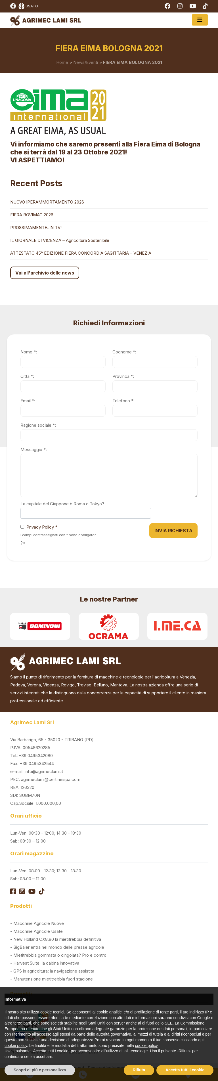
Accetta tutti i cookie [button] (184, 1070)
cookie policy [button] (16, 1045)
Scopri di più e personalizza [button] (40, 1070)
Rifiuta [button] (139, 1070)
